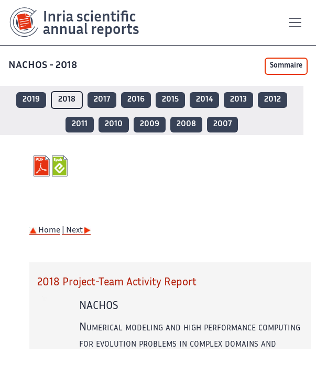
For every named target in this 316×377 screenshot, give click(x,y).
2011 (80, 124)
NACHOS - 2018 (43, 65)
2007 (222, 124)
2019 (31, 99)
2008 (186, 124)
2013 (238, 99)
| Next (76, 230)
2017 (102, 99)
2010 (114, 124)
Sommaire (286, 66)
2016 (136, 99)
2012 (272, 99)
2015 (170, 99)
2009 (149, 124)
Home (44, 230)
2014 (204, 99)
